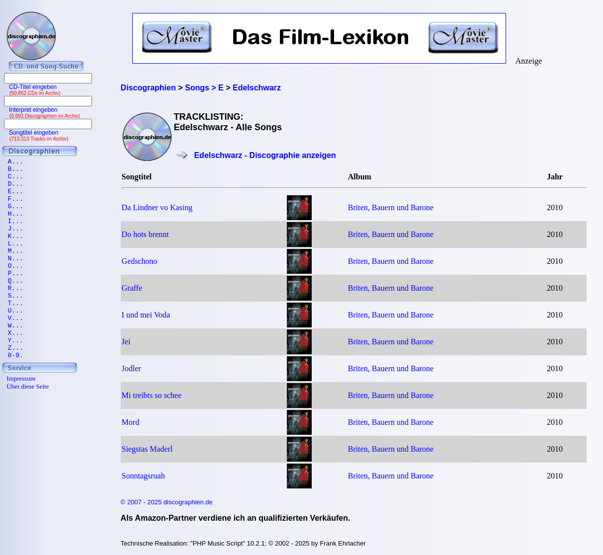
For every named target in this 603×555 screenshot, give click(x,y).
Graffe (132, 288)
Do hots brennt (145, 234)
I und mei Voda (146, 315)
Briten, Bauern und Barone (390, 207)
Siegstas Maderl (147, 449)
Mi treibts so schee (151, 395)
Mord (131, 422)
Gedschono (140, 261)
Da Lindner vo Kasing (157, 207)
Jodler (131, 368)
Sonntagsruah (143, 476)
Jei (126, 341)
